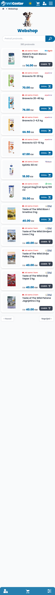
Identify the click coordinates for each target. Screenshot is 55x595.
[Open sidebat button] (50, 3)
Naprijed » (46, 318)
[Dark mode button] (30, 3)
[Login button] (45, 3)
